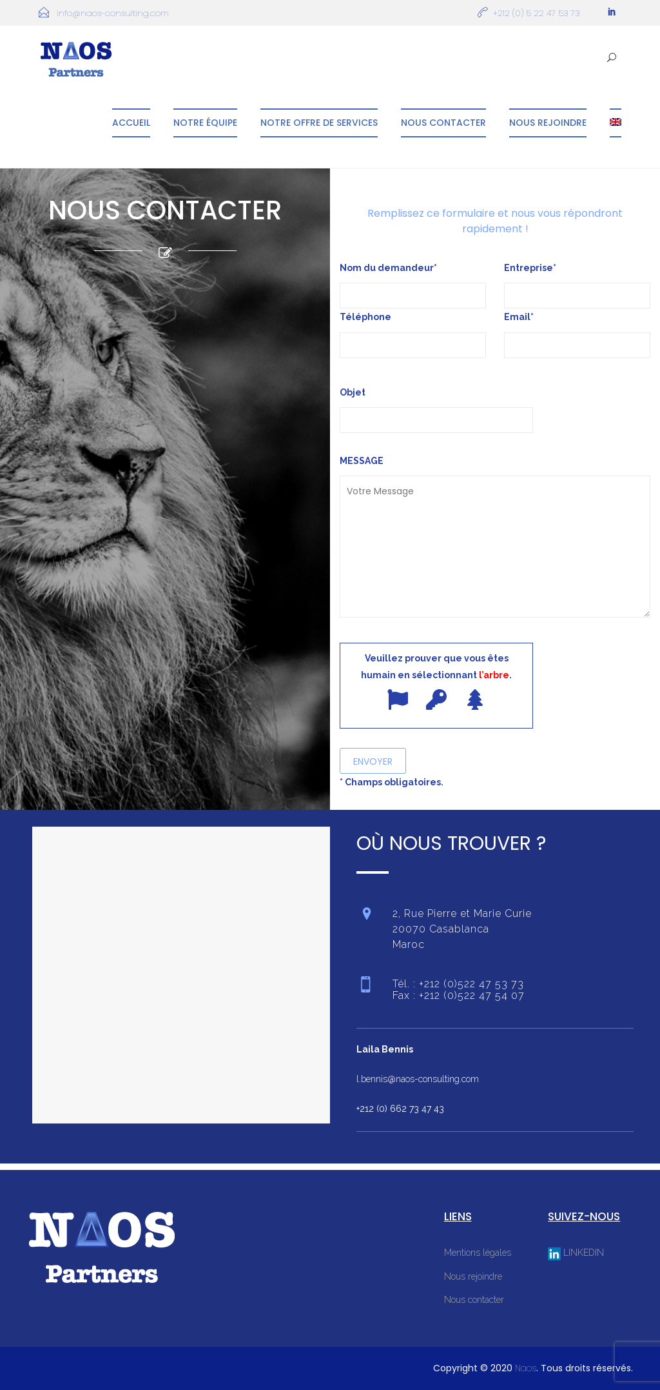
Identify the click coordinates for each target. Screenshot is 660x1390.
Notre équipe (205, 122)
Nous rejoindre (548, 122)
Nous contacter (443, 122)
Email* (519, 317)
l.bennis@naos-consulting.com (417, 1079)
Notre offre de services (319, 122)
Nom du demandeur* (388, 268)
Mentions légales (477, 1252)
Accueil (131, 122)
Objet (436, 406)
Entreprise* (530, 268)
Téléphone (365, 317)
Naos (525, 1368)
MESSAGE (495, 537)
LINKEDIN (576, 1252)
